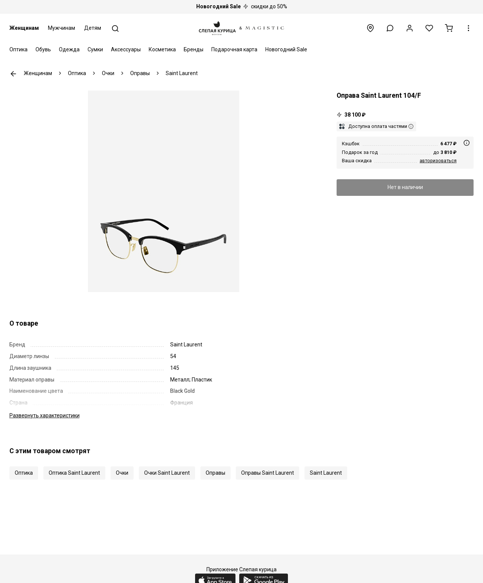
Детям (92, 28)
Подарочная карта (234, 49)
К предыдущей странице (13, 74)
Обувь (43, 49)
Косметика (162, 49)
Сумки (95, 49)
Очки (122, 473)
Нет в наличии (405, 187)
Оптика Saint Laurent (74, 473)
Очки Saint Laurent (167, 473)
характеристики (44, 415)
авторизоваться (438, 160)
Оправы (215, 473)
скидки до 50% (241, 6)
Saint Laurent (326, 473)
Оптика (18, 49)
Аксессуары (126, 49)
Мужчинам (61, 28)
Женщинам (24, 28)
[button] (390, 28)
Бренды (193, 49)
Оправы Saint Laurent (267, 473)
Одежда (69, 49)
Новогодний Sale (286, 49)
